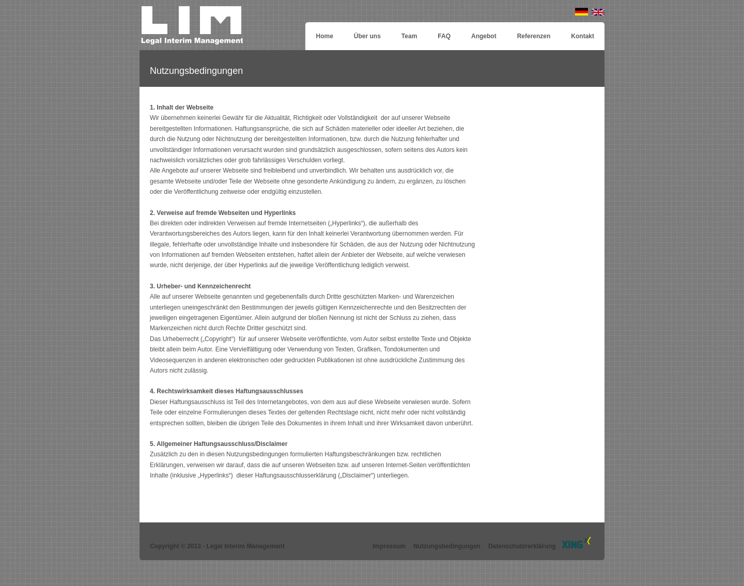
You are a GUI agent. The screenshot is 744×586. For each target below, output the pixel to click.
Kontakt (582, 36)
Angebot (484, 36)
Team (409, 36)
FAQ (444, 36)
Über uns (367, 36)
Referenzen (534, 36)
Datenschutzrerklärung (522, 546)
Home (324, 36)
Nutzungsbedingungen (447, 546)
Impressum (389, 546)
